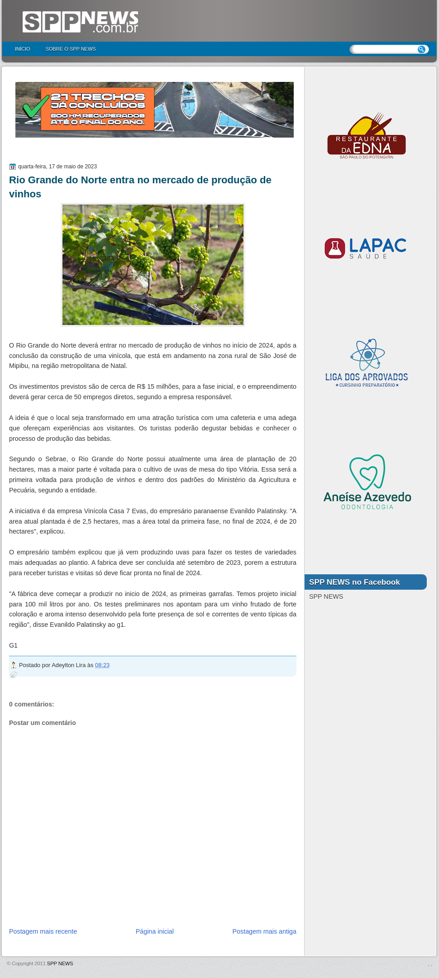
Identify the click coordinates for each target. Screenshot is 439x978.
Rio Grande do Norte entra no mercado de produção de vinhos (140, 187)
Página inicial (155, 931)
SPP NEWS (60, 963)
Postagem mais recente (43, 931)
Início (22, 49)
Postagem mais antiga (264, 931)
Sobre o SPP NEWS (71, 49)
